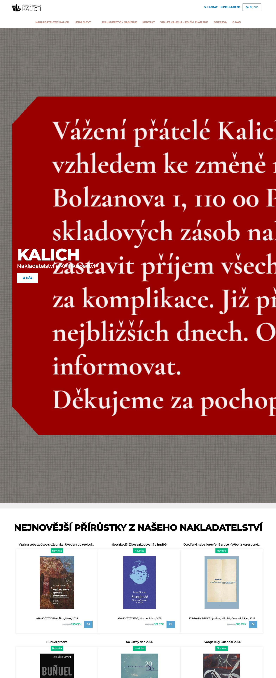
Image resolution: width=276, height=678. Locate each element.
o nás (236, 22)
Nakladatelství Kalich (52, 22)
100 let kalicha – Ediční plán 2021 (184, 22)
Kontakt (148, 22)
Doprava (220, 22)
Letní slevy (83, 22)
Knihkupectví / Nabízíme (119, 22)
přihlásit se (230, 7)
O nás (27, 277)
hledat (210, 7)
